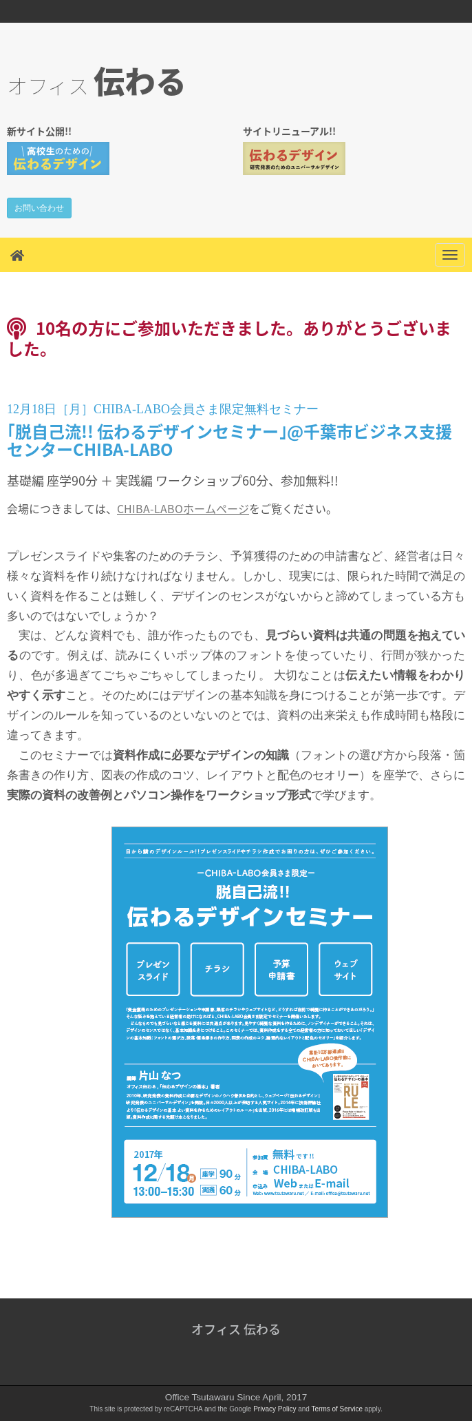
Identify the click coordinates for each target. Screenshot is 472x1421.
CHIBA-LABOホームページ (183, 508)
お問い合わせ (39, 208)
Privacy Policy (274, 1409)
